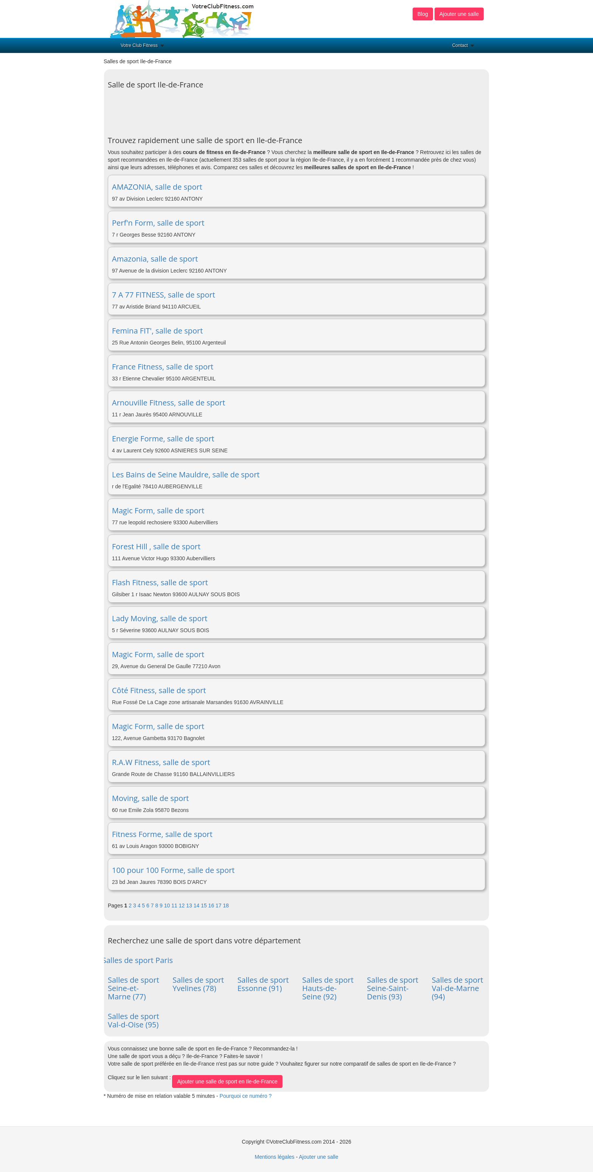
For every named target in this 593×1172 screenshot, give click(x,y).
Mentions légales (274, 1157)
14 (197, 905)
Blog (423, 14)
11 (175, 905)
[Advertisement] (245, 110)
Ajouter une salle (459, 14)
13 (189, 905)
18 (226, 905)
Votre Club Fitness (139, 45)
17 (219, 905)
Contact (460, 45)
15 (204, 905)
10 (167, 905)
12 (182, 905)
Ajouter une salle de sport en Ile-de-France (227, 1081)
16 (212, 905)
